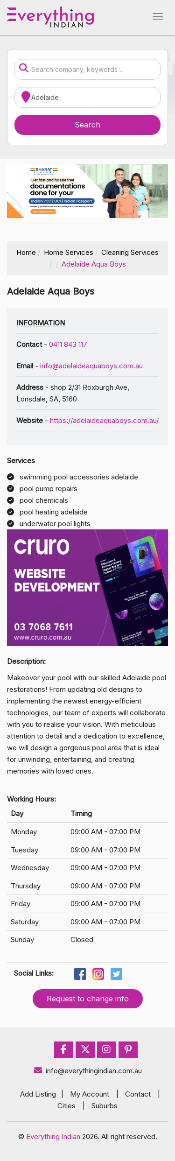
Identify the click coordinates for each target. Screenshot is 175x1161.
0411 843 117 (68, 344)
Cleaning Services (130, 252)
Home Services (68, 252)
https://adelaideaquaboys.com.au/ (104, 420)
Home (26, 252)
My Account (89, 1094)
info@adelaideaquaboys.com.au (91, 365)
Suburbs (104, 1105)
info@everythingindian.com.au (87, 1070)
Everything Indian (53, 1136)
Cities (66, 1105)
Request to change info (88, 998)
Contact (138, 1094)
